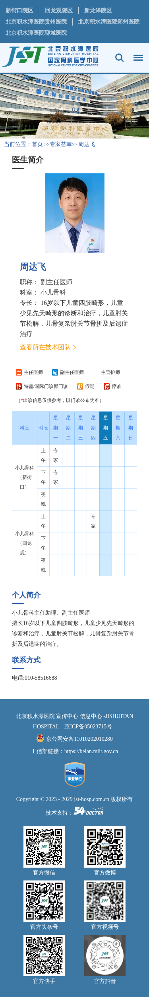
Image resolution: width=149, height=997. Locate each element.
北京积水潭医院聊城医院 (36, 33)
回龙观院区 (59, 11)
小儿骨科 (53, 292)
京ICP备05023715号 (88, 727)
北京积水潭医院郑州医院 (108, 22)
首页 (37, 144)
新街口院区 (19, 11)
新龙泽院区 (98, 11)
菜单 (136, 53)
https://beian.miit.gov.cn (91, 751)
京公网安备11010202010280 (79, 739)
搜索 (119, 58)
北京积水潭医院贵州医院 (36, 22)
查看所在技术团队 (45, 347)
